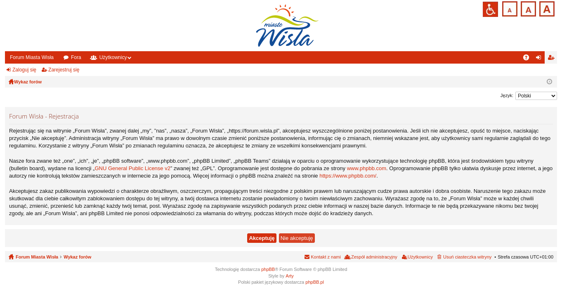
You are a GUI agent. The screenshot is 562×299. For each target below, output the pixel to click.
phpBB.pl (314, 282)
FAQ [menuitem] (528, 59)
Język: (507, 95)
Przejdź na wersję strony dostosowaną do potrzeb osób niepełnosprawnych (490, 9)
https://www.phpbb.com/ (347, 176)
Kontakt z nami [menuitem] (326, 256)
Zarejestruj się (63, 70)
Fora (76, 57)
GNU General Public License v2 (132, 168)
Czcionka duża (546, 8)
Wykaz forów (77, 256)
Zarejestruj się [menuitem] (552, 59)
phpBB (268, 269)
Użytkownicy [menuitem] (420, 256)
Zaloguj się (24, 70)
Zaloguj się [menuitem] (540, 59)
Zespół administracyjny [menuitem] (374, 256)
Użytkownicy (113, 57)
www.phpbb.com (366, 168)
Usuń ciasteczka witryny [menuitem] (467, 256)
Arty (290, 275)
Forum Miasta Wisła (32, 57)
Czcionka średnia (527, 8)
